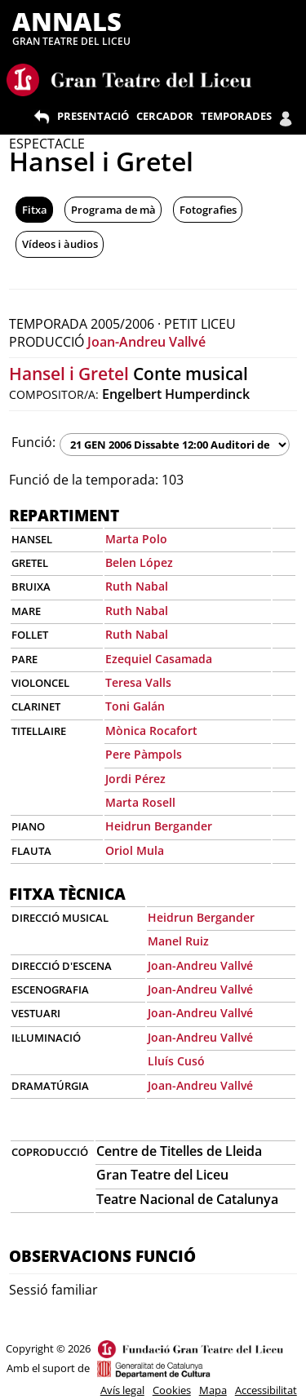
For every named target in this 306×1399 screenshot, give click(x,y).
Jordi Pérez (135, 778)
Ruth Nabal (136, 586)
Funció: (33, 442)
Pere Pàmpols (143, 754)
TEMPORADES (236, 115)
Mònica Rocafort (151, 730)
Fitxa (34, 209)
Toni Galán (135, 706)
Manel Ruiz (178, 941)
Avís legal (122, 1390)
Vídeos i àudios (60, 244)
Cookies (172, 1390)
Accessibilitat (266, 1390)
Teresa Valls (138, 682)
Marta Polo (136, 539)
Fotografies (208, 209)
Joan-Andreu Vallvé (146, 342)
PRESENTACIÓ (93, 115)
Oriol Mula (134, 850)
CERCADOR (164, 115)
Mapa (213, 1390)
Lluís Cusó (176, 1061)
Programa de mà (113, 209)
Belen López (139, 562)
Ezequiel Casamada (158, 658)
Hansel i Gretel (69, 373)
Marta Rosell (140, 802)
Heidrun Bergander (158, 826)
